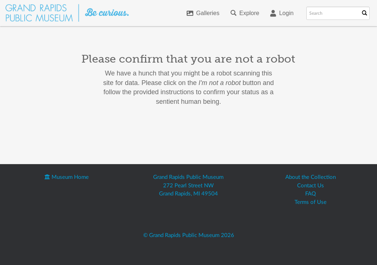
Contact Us (310, 185)
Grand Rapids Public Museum (188, 177)
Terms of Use (311, 202)
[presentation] (200, 130)
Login (281, 13)
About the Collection (310, 177)
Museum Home (67, 177)
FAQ (310, 194)
